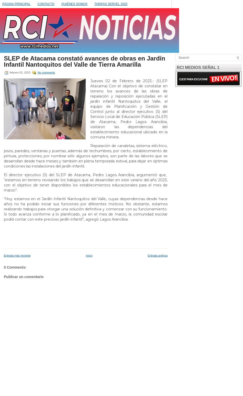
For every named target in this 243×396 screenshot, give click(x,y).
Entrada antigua (158, 255)
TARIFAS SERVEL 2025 (110, 4)
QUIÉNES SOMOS (74, 4)
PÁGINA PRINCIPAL (16, 4)
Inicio (89, 255)
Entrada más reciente (17, 255)
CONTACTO (45, 4)
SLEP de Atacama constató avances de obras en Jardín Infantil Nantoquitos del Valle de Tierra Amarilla (84, 61)
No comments (46, 72)
